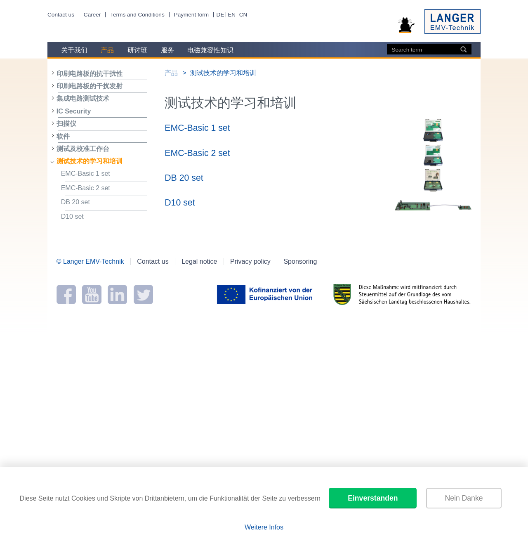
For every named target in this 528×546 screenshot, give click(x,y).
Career (92, 15)
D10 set (104, 217)
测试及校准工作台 (83, 148)
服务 (167, 50)
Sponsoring (300, 261)
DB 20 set (104, 203)
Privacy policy (250, 261)
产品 (107, 50)
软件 (63, 136)
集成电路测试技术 (83, 98)
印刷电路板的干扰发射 (90, 86)
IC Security (74, 111)
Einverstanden (373, 498)
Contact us (60, 15)
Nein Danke (464, 498)
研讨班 (137, 50)
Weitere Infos (264, 527)
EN (232, 15)
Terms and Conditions (137, 15)
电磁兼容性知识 (210, 50)
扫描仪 (66, 123)
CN (243, 15)
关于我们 (74, 50)
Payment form (191, 15)
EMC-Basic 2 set (104, 189)
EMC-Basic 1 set (104, 175)
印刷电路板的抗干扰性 (90, 73)
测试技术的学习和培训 (90, 161)
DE (220, 15)
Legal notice (199, 261)
